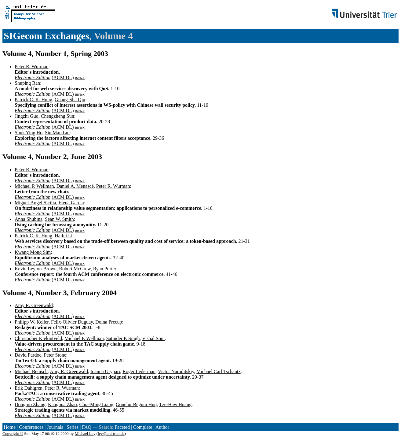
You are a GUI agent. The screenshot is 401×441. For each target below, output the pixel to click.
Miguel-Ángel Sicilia (35, 202)
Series (72, 427)
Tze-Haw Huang (175, 404)
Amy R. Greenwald (34, 305)
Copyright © (12, 433)
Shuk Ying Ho (28, 132)
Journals (55, 427)
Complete (142, 427)
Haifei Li (63, 235)
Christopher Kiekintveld (38, 338)
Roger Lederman (138, 371)
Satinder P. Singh (123, 338)
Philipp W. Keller (32, 321)
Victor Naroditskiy (176, 371)
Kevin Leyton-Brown (36, 268)
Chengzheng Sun (57, 116)
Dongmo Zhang (30, 404)
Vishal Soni (153, 338)
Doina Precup (108, 321)
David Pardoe (28, 355)
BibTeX (80, 78)
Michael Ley (85, 433)
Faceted (122, 427)
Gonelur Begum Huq (136, 404)
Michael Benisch (31, 371)
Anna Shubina (28, 219)
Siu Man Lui (57, 132)
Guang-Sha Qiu (70, 99)
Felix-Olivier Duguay (72, 321)
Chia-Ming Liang (96, 404)
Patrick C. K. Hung (33, 99)
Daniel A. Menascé (75, 186)
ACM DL (62, 77)
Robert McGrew (74, 268)
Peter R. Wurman (32, 66)
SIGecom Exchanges (46, 35)
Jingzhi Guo (26, 116)
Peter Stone (55, 355)
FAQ (86, 427)
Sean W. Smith (59, 219)
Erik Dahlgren (28, 388)
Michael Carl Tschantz (218, 371)
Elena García (71, 202)
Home (10, 427)
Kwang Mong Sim (33, 252)
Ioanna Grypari (105, 371)
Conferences (31, 427)
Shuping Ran (27, 83)
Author (162, 427)
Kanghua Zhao (62, 404)
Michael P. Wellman (34, 186)
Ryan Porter (104, 268)
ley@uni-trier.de (111, 433)
